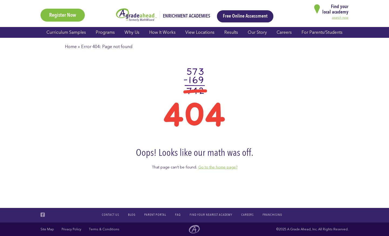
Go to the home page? (217, 167)
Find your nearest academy (211, 215)
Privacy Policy (71, 229)
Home (71, 47)
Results (231, 32)
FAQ (178, 215)
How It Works (162, 32)
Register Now (62, 15)
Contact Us (110, 215)
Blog (131, 215)
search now (340, 17)
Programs (105, 32)
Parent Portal (155, 215)
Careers (284, 32)
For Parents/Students (322, 32)
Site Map (47, 229)
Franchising (272, 215)
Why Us (132, 32)
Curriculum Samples (66, 32)
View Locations (199, 32)
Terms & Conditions (104, 229)
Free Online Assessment (245, 16)
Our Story (257, 32)
